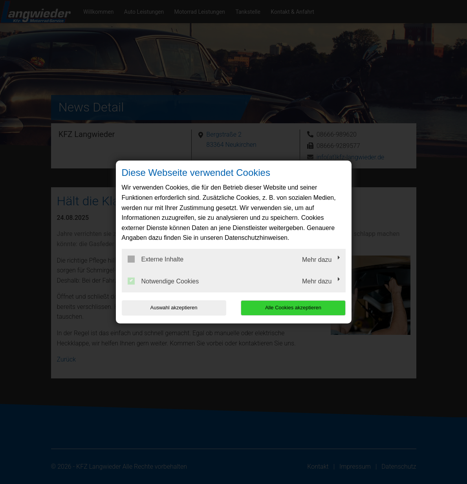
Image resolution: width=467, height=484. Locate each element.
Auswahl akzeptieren (172, 307)
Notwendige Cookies (163, 281)
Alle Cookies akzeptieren (295, 307)
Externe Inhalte (156, 259)
